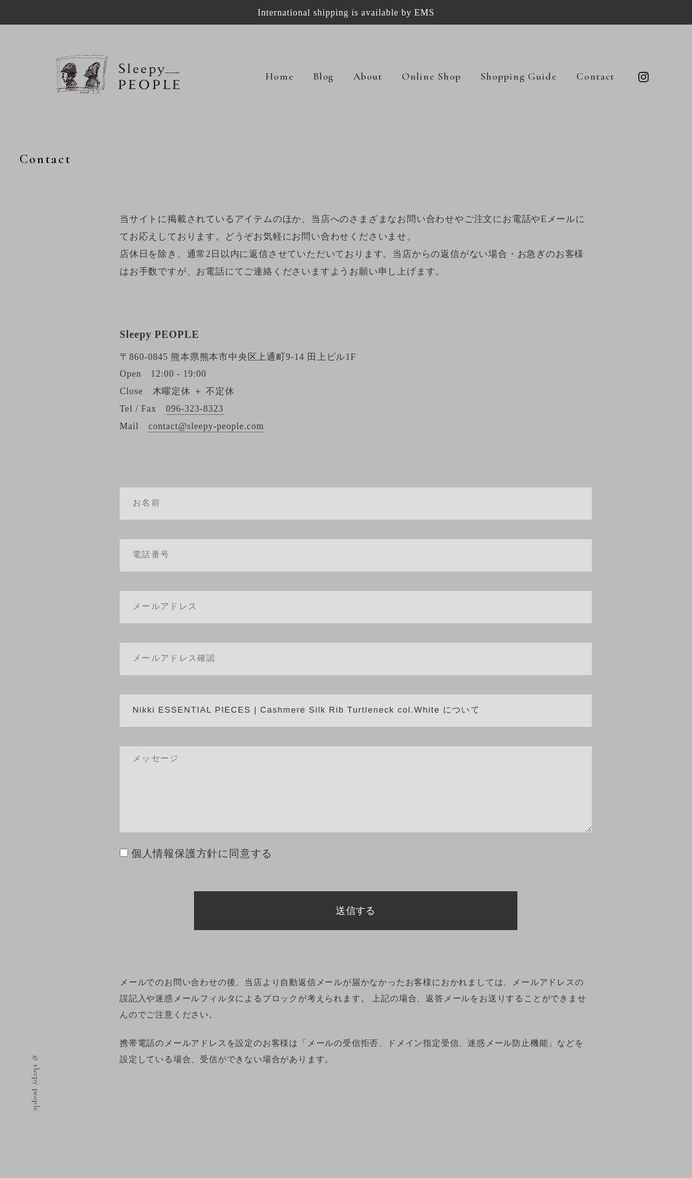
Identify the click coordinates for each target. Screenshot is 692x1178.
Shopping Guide (519, 76)
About (367, 76)
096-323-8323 (195, 409)
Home (279, 76)
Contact (595, 76)
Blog (323, 76)
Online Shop (431, 76)
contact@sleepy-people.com (206, 426)
